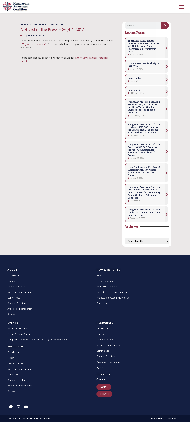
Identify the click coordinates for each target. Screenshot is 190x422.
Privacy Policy (174, 418)
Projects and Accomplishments (112, 297)
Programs (15, 346)
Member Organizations (19, 292)
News (99, 275)
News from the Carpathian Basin (113, 292)
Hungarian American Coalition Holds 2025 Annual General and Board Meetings (144, 212)
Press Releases (104, 281)
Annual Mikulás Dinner (18, 334)
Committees (13, 297)
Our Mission (13, 275)
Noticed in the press (106, 286)
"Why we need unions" (33, 44)
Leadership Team (16, 286)
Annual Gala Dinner (17, 328)
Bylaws (11, 314)
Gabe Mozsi (134, 90)
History (11, 281)
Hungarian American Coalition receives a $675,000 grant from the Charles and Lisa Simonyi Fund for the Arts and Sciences (144, 128)
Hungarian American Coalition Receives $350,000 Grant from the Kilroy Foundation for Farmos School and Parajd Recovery (144, 107)
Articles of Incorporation (19, 309)
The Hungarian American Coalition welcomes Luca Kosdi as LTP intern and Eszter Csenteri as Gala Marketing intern (144, 46)
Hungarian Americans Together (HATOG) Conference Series (38, 339)
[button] (182, 7)
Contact (103, 374)
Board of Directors (16, 303)
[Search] (165, 25)
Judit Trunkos (135, 78)
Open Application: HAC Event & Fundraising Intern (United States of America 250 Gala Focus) (144, 171)
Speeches (101, 303)
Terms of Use (155, 418)
